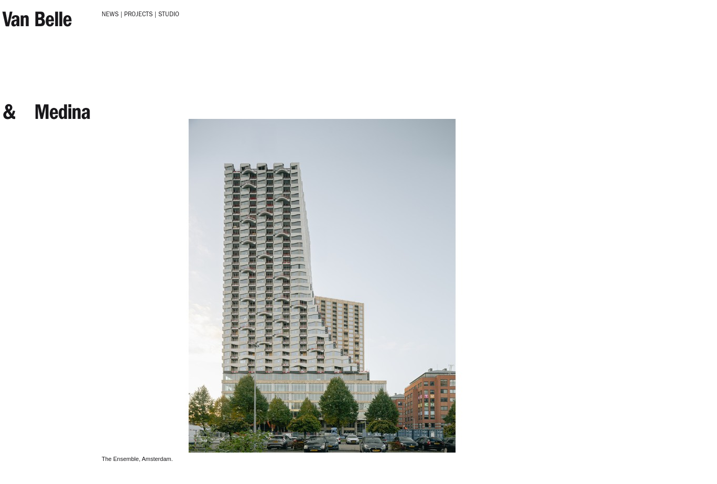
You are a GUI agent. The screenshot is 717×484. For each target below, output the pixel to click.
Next (108, 123)
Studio (168, 15)
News (110, 15)
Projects (138, 15)
